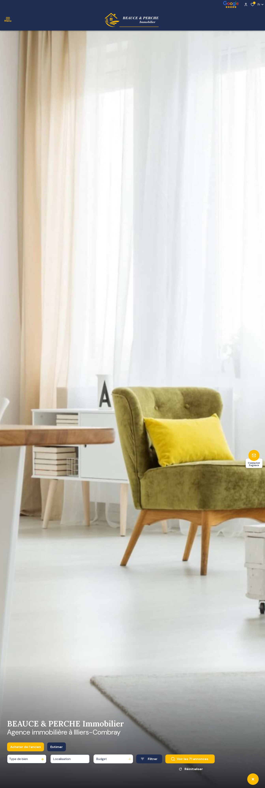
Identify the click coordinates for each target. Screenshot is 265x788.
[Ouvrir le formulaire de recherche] (149, 759)
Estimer (56, 747)
